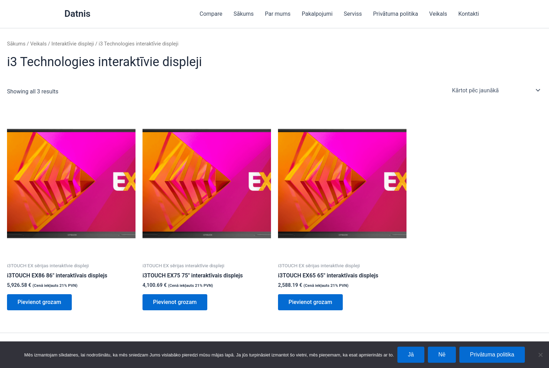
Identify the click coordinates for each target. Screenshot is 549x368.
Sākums (243, 13)
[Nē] (540, 354)
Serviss (353, 13)
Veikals (438, 13)
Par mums (277, 13)
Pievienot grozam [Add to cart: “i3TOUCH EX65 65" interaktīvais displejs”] (310, 302)
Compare (211, 13)
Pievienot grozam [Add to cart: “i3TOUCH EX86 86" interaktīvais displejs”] (39, 302)
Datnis (77, 13)
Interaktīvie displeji (72, 44)
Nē (441, 355)
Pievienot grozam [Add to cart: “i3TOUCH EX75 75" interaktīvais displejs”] (175, 302)
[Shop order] (495, 90)
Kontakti (468, 13)
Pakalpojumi (317, 13)
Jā (411, 355)
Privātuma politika (395, 13)
